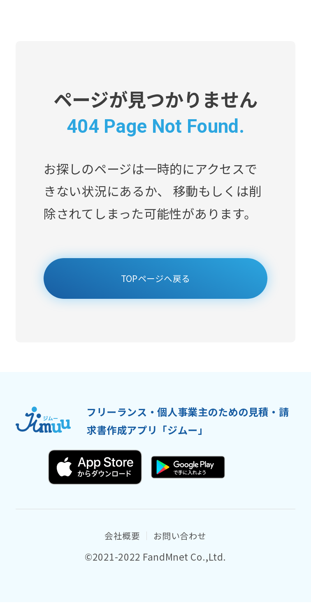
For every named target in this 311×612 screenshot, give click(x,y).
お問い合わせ (187, 544)
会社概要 (111, 544)
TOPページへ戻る (155, 281)
